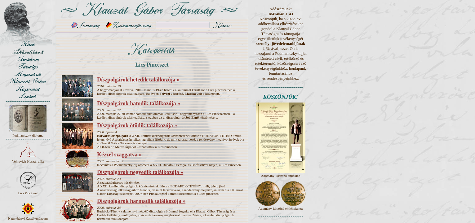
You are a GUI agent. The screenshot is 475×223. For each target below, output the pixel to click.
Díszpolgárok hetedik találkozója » (138, 80)
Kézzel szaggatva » (119, 154)
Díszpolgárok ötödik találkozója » (137, 125)
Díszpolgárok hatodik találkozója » (138, 103)
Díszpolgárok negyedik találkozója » (140, 172)
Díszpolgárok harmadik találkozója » (141, 201)
